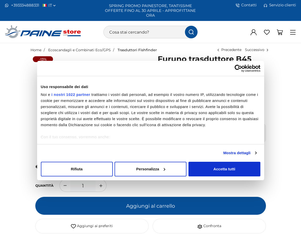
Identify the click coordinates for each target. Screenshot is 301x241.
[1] (83, 185)
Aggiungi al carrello (150, 206)
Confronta (209, 226)
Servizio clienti (280, 5)
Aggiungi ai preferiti (92, 226)
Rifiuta (77, 169)
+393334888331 (22, 5)
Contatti (246, 5)
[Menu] (293, 32)
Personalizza (150, 169)
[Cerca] (191, 32)
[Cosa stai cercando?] (150, 32)
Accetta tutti (224, 169)
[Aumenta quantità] (101, 185)
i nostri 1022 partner (70, 94)
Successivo (254, 49)
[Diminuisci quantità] (65, 185)
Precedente (231, 49)
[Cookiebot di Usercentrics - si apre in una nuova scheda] (238, 68)
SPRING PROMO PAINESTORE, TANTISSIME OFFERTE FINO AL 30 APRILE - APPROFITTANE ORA (150, 10)
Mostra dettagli (237, 153)
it (52, 5)
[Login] (254, 32)
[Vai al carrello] (280, 32)
